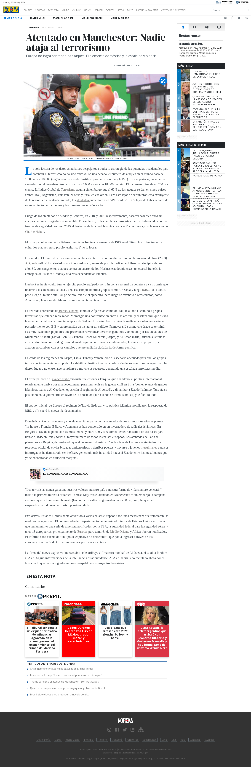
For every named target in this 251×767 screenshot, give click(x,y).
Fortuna (88, 739)
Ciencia (98, 10)
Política (29, 10)
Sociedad (43, 10)
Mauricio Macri (92, 18)
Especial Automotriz (168, 10)
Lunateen (195, 739)
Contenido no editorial (200, 10)
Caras (58, 739)
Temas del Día (13, 18)
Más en (43, 596)
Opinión (111, 10)
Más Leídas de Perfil (192, 145)
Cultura (85, 10)
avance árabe (61, 379)
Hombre (102, 739)
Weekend (117, 739)
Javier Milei (38, 18)
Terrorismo (68, 189)
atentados (83, 200)
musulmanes (149, 447)
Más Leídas (185, 66)
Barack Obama (68, 310)
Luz (174, 739)
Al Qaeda (31, 263)
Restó (137, 10)
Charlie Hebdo (34, 231)
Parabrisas (132, 739)
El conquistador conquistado (65, 473)
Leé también (52, 469)
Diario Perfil (43, 739)
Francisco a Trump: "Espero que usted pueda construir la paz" (66, 675)
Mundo (72, 10)
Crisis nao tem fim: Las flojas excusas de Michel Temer (61, 668)
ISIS (145, 289)
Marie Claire (72, 739)
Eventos (125, 10)
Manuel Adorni (63, 18)
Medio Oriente (119, 531)
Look (164, 739)
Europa (81, 531)
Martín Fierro (119, 18)
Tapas (148, 10)
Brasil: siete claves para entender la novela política (59, 694)
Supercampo (150, 739)
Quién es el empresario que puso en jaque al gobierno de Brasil (67, 688)
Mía (183, 739)
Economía (58, 10)
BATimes (209, 739)
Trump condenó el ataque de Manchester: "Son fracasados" (65, 681)
